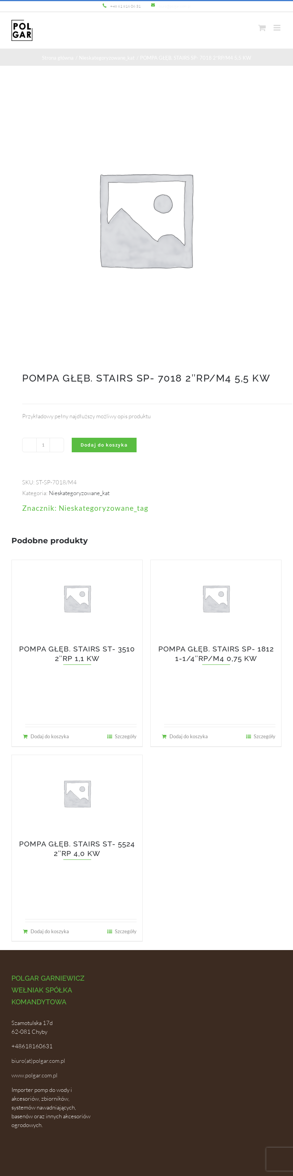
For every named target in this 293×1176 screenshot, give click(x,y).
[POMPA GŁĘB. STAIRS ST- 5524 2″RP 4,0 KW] (77, 793)
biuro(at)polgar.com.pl (38, 1060)
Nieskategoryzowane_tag (103, 508)
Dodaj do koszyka (104, 445)
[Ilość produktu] (43, 445)
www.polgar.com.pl (34, 1075)
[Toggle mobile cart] (262, 28)
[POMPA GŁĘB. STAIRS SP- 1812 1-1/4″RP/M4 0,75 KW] (216, 598)
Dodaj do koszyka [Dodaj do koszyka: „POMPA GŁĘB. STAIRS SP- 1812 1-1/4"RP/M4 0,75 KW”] (188, 736)
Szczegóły (126, 736)
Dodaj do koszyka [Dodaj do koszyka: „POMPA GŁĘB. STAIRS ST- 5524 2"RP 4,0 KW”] (50, 931)
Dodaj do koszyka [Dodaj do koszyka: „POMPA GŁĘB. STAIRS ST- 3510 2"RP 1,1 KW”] (50, 736)
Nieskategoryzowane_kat (79, 493)
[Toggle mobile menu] (278, 28)
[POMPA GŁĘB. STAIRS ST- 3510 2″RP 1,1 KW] (77, 598)
